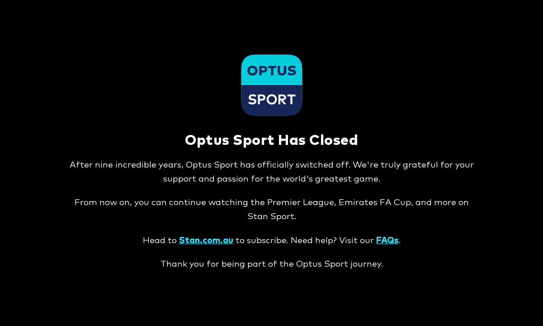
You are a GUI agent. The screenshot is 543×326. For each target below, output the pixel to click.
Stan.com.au (206, 240)
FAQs (387, 240)
